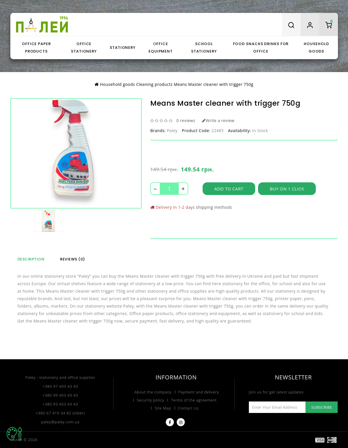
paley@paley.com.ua (60, 421)
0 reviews (185, 120)
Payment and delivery (198, 392)
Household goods (316, 47)
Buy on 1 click (287, 189)
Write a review (218, 120)
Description (31, 259)
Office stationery (84, 47)
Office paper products (36, 47)
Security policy (150, 400)
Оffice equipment (161, 47)
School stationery (204, 47)
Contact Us (188, 408)
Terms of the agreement (194, 400)
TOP (14, 433)
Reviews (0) (72, 259)
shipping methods (214, 207)
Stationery (123, 47)
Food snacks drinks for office (261, 47)
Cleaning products (154, 84)
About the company (152, 392)
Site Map (163, 408)
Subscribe (321, 407)
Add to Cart (228, 189)
